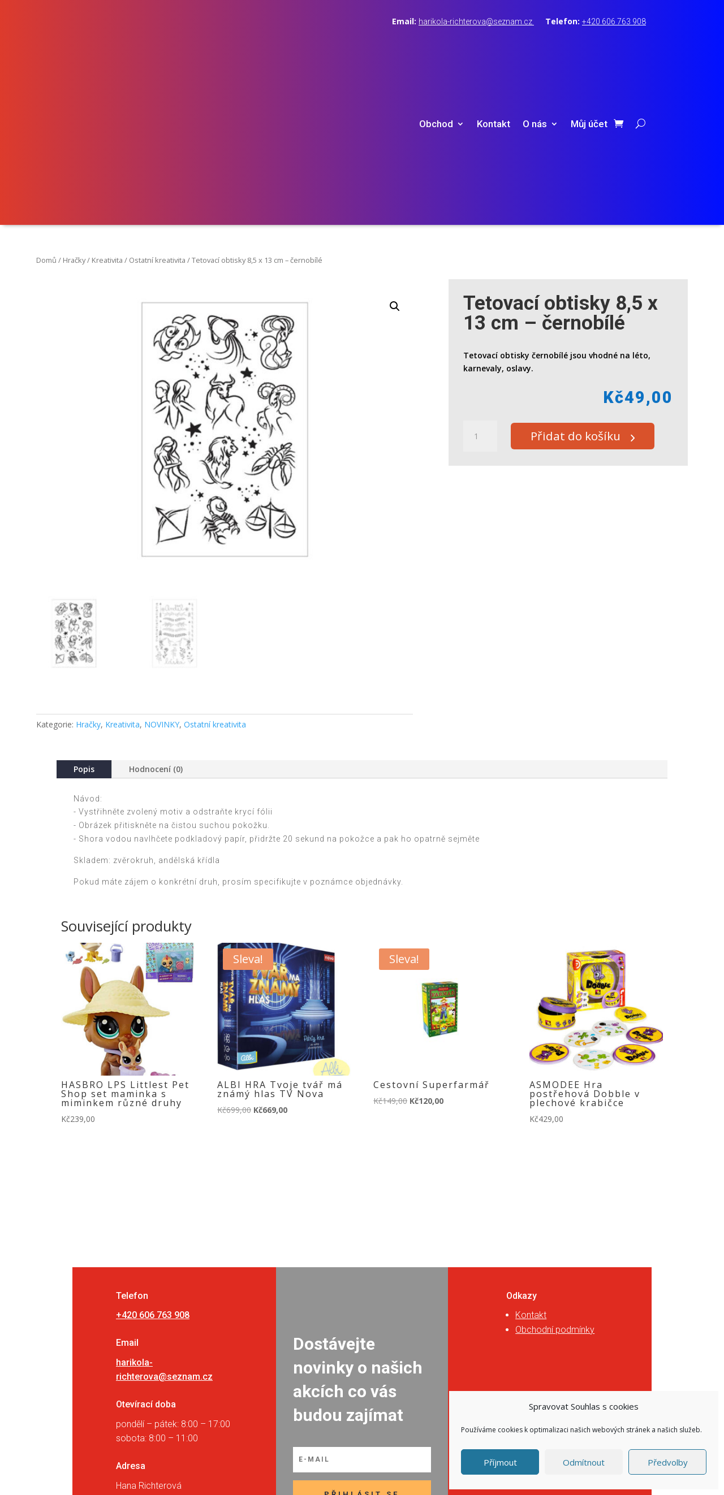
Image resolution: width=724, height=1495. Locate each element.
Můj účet (589, 49)
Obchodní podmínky (554, 1180)
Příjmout (500, 1462)
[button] (395, 156)
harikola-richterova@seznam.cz (476, 21)
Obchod (436, 49)
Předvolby (668, 1462)
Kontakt (493, 49)
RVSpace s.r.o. (433, 1473)
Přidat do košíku (583, 286)
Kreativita (107, 110)
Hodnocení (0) (156, 619)
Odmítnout (584, 1462)
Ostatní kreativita (157, 110)
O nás (535, 49)
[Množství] (480, 287)
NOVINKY (161, 574)
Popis (84, 619)
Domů (46, 110)
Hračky (74, 110)
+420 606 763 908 (614, 21)
